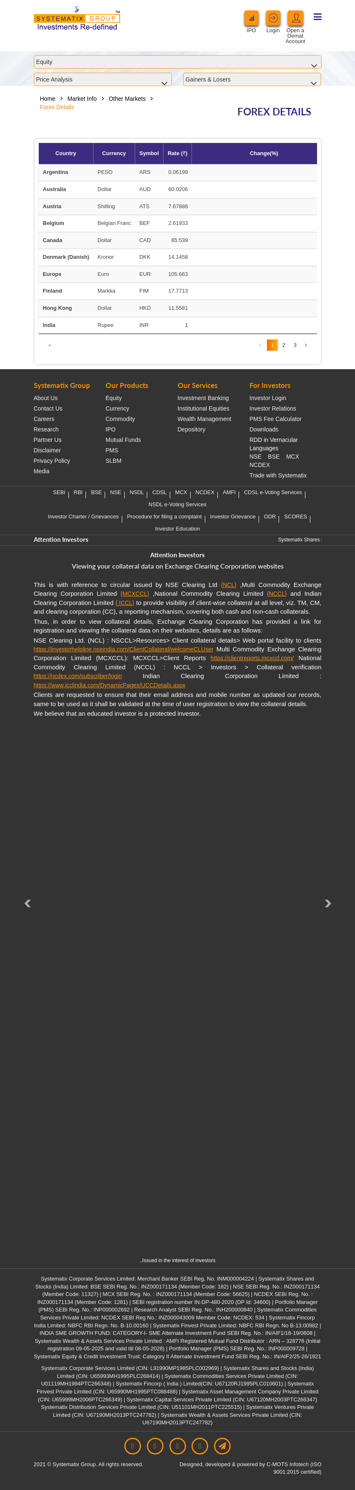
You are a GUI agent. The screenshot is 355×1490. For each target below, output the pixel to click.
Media (42, 471)
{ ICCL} (125, 603)
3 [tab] (153, 1251)
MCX (292, 456)
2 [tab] (140, 1251)
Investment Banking (203, 398)
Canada (53, 240)
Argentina (55, 172)
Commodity (120, 419)
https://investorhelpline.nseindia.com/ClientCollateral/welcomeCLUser (124, 649)
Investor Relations (272, 408)
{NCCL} (277, 593)
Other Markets (127, 98)
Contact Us (48, 408)
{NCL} (229, 585)
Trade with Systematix (278, 475)
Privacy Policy (52, 460)
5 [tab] (178, 1251)
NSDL (137, 492)
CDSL (159, 492)
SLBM (113, 460)
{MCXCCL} (135, 593)
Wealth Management (205, 419)
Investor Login (267, 398)
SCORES (295, 516)
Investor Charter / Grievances (83, 516)
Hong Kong (57, 308)
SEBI (59, 492)
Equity (114, 398)
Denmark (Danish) (66, 257)
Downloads (263, 429)
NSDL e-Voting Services (177, 504)
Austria (52, 206)
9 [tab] (228, 1251)
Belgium (53, 223)
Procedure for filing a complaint (164, 516)
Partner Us (48, 439)
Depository (192, 429)
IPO (111, 429)
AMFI (229, 492)
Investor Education (177, 529)
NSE (255, 456)
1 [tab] (127, 1251)
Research (46, 429)
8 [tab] (215, 1251)
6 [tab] (190, 1251)
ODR (270, 516)
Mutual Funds (123, 439)
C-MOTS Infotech (288, 1464)
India (49, 325)
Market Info (82, 98)
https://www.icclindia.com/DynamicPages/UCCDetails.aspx (110, 685)
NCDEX (259, 465)
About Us (46, 398)
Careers (44, 419)
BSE (273, 456)
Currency (117, 408)
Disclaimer (47, 450)
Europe (52, 274)
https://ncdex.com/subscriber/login (78, 676)
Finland (52, 291)
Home (47, 98)
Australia (54, 189)
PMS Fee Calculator (275, 419)
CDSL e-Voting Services (273, 492)
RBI (78, 492)
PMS (112, 450)
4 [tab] (165, 1251)
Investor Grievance (233, 516)
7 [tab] (203, 1251)
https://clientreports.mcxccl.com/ (252, 658)
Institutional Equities (204, 408)
